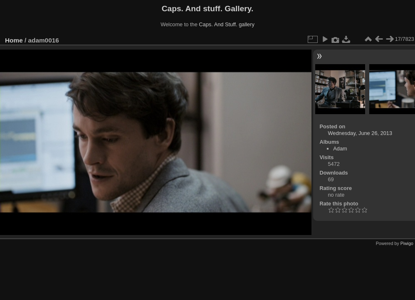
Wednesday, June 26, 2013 (360, 133)
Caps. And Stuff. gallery (226, 24)
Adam (340, 148)
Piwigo (406, 243)
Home (14, 40)
